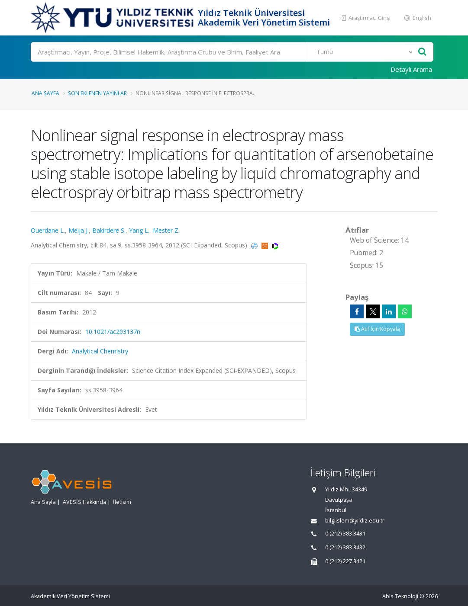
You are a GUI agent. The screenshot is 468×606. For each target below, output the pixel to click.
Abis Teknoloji (400, 596)
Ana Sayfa (45, 93)
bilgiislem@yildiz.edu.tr (354, 520)
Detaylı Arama (411, 69)
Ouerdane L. (48, 230)
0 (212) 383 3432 (345, 547)
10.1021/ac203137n (112, 331)
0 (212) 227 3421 (345, 561)
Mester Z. (166, 230)
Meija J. (78, 230)
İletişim (122, 502)
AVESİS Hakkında (84, 502)
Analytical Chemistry (100, 351)
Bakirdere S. (109, 230)
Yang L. (139, 230)
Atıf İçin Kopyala (377, 329)
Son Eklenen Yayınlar (97, 93)
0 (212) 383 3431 (345, 533)
